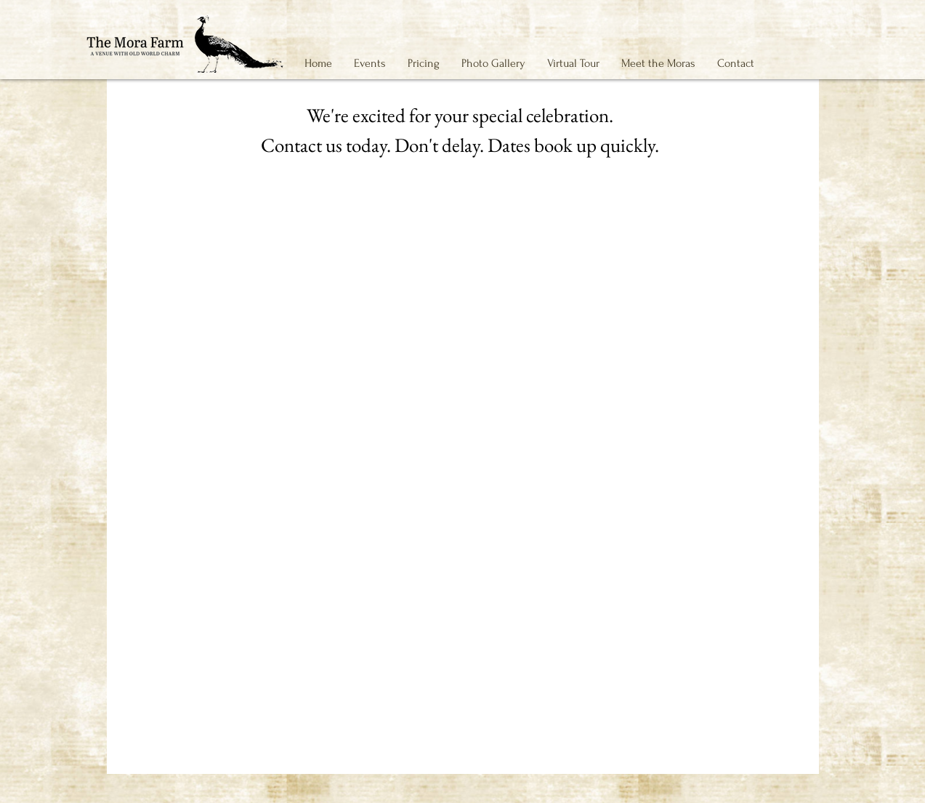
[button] (370, 63)
